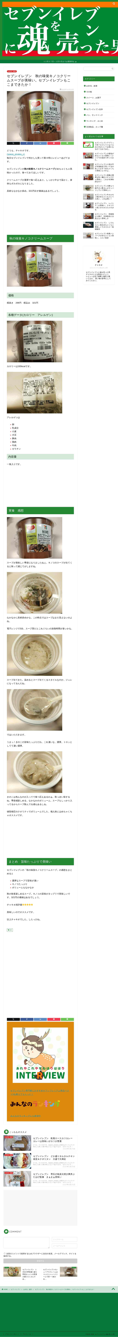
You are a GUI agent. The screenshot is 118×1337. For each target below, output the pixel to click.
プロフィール (27, 1334)
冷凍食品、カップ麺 (94, 127)
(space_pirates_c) (16, 154)
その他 (89, 92)
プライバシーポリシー (12, 1334)
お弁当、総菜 (12, 71)
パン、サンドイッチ (94, 115)
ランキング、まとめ (94, 121)
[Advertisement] (40, 214)
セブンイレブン (92, 104)
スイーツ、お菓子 (93, 98)
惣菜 (10, 930)
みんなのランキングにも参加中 (25, 1116)
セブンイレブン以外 (94, 110)
